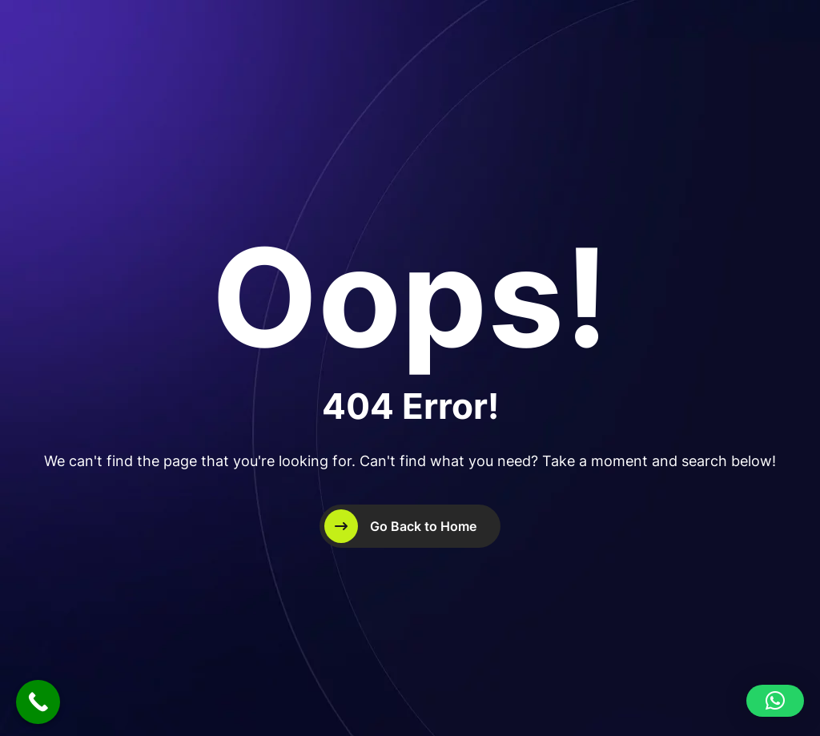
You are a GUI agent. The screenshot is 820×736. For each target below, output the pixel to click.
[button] (775, 701)
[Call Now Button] (38, 702)
